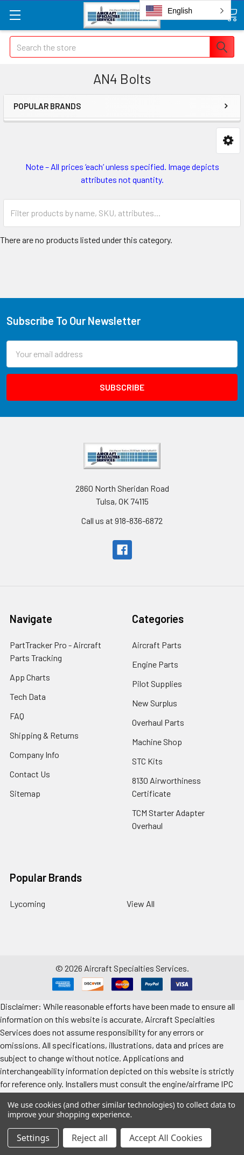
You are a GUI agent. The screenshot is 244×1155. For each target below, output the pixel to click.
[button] (228, 140)
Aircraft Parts (157, 645)
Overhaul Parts (158, 722)
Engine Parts (155, 664)
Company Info (34, 754)
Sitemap (25, 793)
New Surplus (154, 703)
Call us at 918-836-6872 (122, 520)
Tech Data (28, 696)
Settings (33, 1138)
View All (141, 903)
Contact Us (30, 774)
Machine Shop (157, 741)
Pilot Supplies (157, 683)
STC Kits (147, 761)
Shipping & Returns (44, 735)
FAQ (17, 716)
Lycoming (27, 903)
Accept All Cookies (166, 1138)
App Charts (30, 677)
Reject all (90, 1138)
